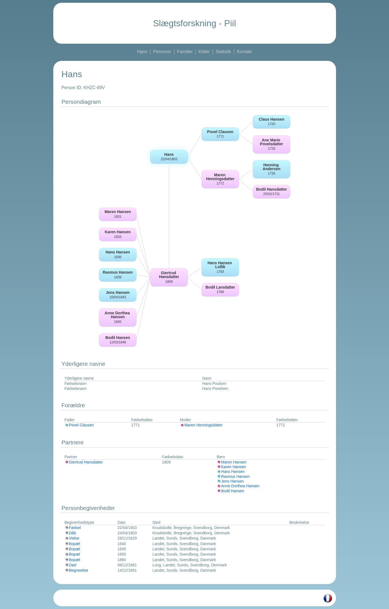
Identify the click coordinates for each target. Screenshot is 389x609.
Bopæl (72, 543)
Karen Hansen (231, 467)
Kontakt (244, 51)
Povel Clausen (79, 425)
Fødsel (73, 527)
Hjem (142, 51)
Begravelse (76, 570)
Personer (162, 51)
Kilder (204, 51)
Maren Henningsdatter (201, 425)
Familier (185, 51)
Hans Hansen (231, 471)
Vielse (72, 538)
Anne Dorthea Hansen (238, 486)
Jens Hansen (230, 481)
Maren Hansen (232, 462)
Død (70, 565)
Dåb (70, 533)
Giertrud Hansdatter (84, 462)
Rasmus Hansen (233, 476)
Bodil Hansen (230, 491)
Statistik (223, 51)
